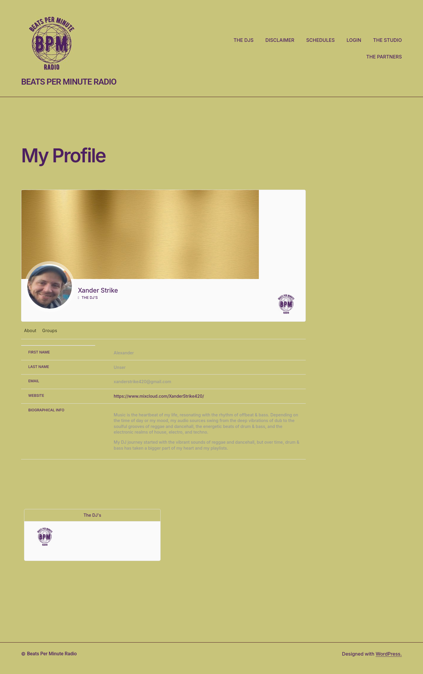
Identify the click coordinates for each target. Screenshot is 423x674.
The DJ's (88, 297)
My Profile (63, 155)
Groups (49, 330)
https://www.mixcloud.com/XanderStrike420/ (159, 396)
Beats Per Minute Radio (68, 82)
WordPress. (389, 654)
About (30, 330)
